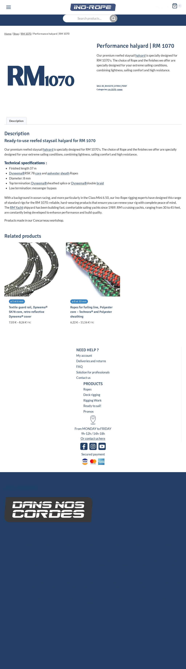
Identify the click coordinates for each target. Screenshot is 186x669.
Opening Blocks (80, 582)
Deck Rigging (93, 576)
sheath (64, 173)
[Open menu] (8, 7)
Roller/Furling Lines (159, 566)
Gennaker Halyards (94, 561)
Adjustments (56, 570)
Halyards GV (18, 561)
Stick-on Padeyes (127, 582)
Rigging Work (92, 400)
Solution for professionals (93, 372)
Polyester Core (58, 544)
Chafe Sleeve (127, 544)
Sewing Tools (80, 598)
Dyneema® (17, 173)
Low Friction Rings (153, 582)
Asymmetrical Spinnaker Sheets (59, 566)
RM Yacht (16, 207)
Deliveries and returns (91, 361)
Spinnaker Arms (113, 566)
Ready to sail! (92, 406)
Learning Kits (80, 603)
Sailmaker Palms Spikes (55, 598)
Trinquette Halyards (122, 561)
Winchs (27, 587)
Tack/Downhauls (97, 570)
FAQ (79, 367)
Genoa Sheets (166, 561)
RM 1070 (112, 89)
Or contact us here (93, 438)
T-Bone (79, 587)
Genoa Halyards (39, 561)
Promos (88, 411)
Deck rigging (91, 395)
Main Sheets (146, 561)
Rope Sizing (172, 598)
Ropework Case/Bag (105, 598)
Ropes (119, 89)
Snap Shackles (63, 587)
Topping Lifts (76, 570)
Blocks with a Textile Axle (23, 582)
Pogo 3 (133, 570)
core (38, 173)
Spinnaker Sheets (24, 566)
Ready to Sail (93, 555)
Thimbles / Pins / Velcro (101, 587)
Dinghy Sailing (79, 544)
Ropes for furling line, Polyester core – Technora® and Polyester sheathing (91, 311)
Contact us (83, 378)
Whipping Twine (151, 598)
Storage (172, 582)
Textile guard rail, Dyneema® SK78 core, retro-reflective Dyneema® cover (28, 311)
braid (100, 183)
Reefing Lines (135, 566)
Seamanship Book (103, 603)
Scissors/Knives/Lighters (21, 598)
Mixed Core (38, 544)
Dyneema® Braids (103, 544)
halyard (140, 55)
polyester (53, 173)
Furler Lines (118, 570)
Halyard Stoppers (131, 587)
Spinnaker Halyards (66, 561)
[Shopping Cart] (177, 5)
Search (113, 19)
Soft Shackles (43, 587)
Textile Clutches (103, 582)
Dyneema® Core (16, 544)
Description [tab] (16, 120)
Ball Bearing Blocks (55, 582)
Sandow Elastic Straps (152, 544)
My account (162, 7)
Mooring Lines (91, 566)
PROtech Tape (154, 587)
